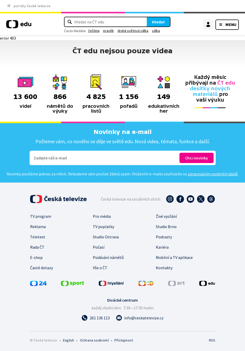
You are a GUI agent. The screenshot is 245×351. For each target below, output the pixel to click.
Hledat (158, 21)
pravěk (108, 30)
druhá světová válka (132, 30)
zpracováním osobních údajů (213, 173)
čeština (93, 30)
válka (156, 30)
